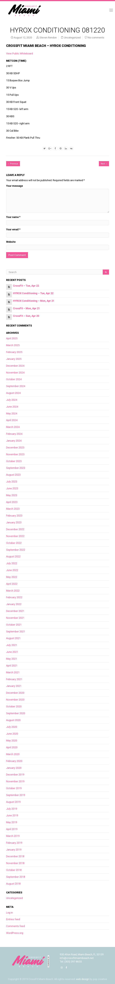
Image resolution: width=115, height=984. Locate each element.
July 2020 (11, 726)
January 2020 (13, 767)
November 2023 (15, 454)
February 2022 (14, 597)
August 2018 (13, 883)
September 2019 (15, 795)
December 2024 (15, 365)
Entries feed (13, 919)
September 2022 (15, 549)
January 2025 (13, 358)
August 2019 (13, 801)
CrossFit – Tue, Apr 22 (26, 285)
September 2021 (15, 631)
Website (11, 241)
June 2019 (12, 815)
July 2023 (11, 481)
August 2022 (13, 556)
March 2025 (13, 345)
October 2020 (14, 706)
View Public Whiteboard (19, 53)
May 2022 (11, 576)
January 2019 (13, 849)
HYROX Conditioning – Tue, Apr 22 (33, 293)
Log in (9, 912)
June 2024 (12, 406)
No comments (96, 37)
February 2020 (14, 761)
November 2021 (15, 617)
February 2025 (14, 352)
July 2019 (11, 808)
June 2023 (12, 488)
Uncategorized (72, 37)
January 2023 (13, 522)
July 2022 (11, 563)
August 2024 (13, 392)
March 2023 (13, 508)
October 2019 (14, 788)
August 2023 (13, 474)
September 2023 (15, 467)
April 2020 (11, 747)
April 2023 (11, 502)
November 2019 (15, 781)
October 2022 (14, 542)
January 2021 (13, 685)
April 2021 (11, 665)
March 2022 (13, 590)
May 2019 (11, 822)
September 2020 (15, 713)
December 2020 (15, 692)
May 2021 (11, 658)
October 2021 (14, 624)
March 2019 (13, 835)
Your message (14, 185)
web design (82, 979)
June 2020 (12, 733)
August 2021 (13, 638)
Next (104, 164)
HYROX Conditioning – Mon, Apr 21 (33, 300)
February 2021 (14, 679)
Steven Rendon (48, 37)
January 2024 (13, 440)
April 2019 (11, 829)
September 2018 (15, 876)
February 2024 (14, 433)
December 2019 (15, 774)
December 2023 (15, 447)
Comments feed (15, 926)
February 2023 (14, 515)
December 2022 (15, 529)
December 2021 (15, 611)
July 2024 (11, 399)
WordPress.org (14, 932)
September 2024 (15, 386)
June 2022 (12, 570)
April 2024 (11, 420)
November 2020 (15, 699)
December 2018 (15, 856)
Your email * (13, 229)
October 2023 (14, 461)
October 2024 (14, 379)
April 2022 (11, 583)
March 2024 (13, 426)
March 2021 (13, 672)
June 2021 (12, 651)
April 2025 (11, 338)
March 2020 (13, 754)
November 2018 (15, 863)
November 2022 (15, 536)
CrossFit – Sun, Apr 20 (26, 315)
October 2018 (14, 869)
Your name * (13, 217)
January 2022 (13, 604)
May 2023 (11, 495)
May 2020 (11, 740)
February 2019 (14, 842)
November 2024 (15, 372)
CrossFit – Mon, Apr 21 (26, 308)
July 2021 (11, 645)
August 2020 (13, 720)
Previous (13, 164)
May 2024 (11, 413)
